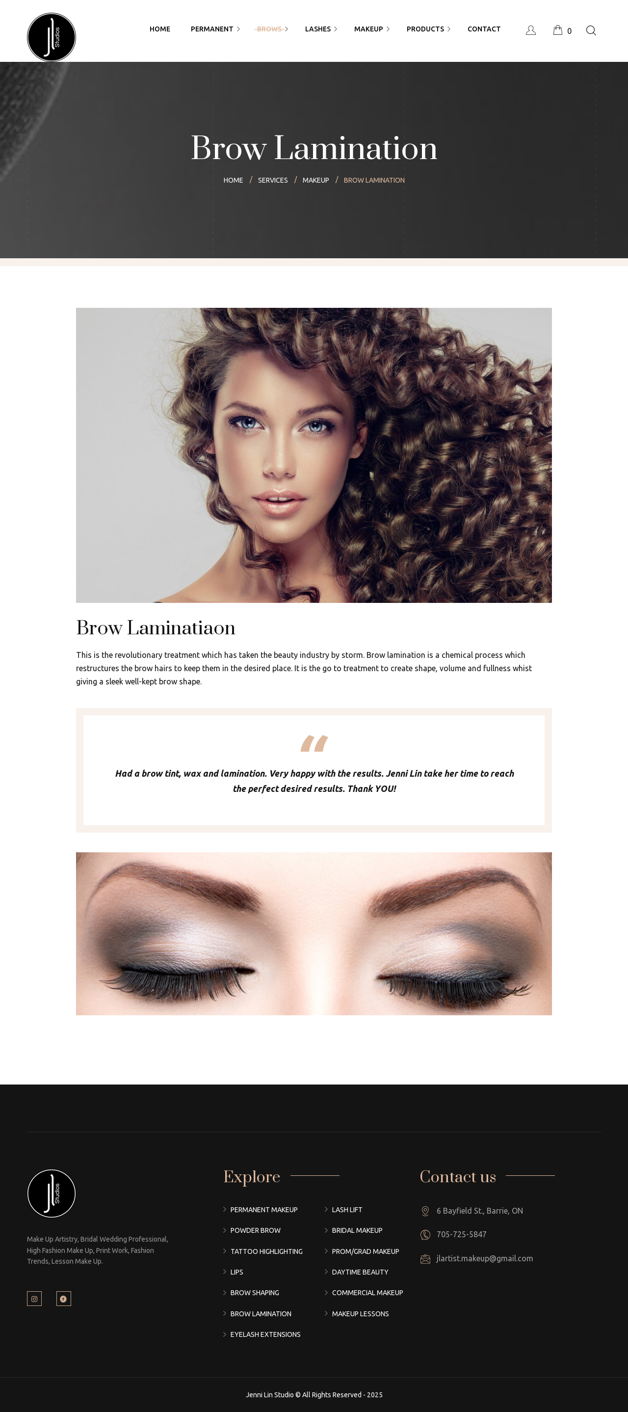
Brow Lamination (261, 1314)
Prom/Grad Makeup (365, 1251)
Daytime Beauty (360, 1272)
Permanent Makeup (264, 1210)
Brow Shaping (255, 1293)
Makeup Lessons (360, 1314)
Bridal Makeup (357, 1230)
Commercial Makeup (367, 1293)
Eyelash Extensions (266, 1334)
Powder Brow (256, 1230)
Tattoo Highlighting (267, 1251)
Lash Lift (347, 1210)
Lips (237, 1272)
